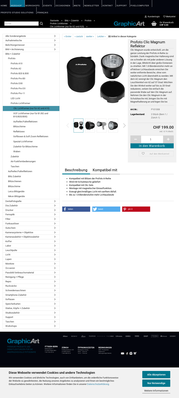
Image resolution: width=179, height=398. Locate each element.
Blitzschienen (14, 181)
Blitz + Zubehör (12, 54)
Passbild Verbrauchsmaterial (19, 272)
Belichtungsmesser (15, 45)
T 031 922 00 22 (49, 352)
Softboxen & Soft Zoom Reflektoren (30, 136)
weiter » (90, 36)
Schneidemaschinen (15, 290)
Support (9, 317)
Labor (8, 245)
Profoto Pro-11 (18, 93)
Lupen (8, 259)
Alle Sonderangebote (15, 36)
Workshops (11, 326)
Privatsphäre (105, 350)
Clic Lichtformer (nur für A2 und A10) (31, 108)
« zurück (79, 36)
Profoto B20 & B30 (20, 73)
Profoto (11, 58)
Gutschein (10, 228)
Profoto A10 (16, 63)
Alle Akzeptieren (156, 374)
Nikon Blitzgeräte (16, 196)
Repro (8, 281)
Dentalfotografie (13, 201)
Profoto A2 (16, 68)
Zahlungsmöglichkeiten (105, 353)
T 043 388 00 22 (66, 353)
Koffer (8, 241)
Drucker (9, 210)
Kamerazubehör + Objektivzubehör (22, 236)
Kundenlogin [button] (152, 16)
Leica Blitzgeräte (16, 191)
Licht (7, 254)
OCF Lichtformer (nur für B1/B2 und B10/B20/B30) (30, 115)
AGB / (100, 350)
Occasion (10, 268)
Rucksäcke (11, 286)
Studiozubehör (12, 312)
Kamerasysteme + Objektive (19, 232)
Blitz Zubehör (14, 176)
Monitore (9, 263)
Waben (16, 151)
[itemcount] (152, 139)
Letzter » (101, 36)
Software (10, 299)
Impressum (101, 351)
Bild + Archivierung (14, 49)
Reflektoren (19, 131)
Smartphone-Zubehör (15, 295)
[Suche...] (41, 24)
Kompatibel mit (105, 170)
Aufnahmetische (13, 40)
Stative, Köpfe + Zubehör (17, 308)
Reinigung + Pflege (14, 277)
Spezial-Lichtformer (23, 141)
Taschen (15, 166)
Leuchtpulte (11, 250)
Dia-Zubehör (11, 205)
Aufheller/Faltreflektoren (25, 121)
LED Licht (15, 98)
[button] (123, 125)
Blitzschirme (19, 126)
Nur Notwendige (156, 383)
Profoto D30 (17, 83)
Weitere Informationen (156, 390)
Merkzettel (169, 16)
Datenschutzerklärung (98, 384)
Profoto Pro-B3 (18, 78)
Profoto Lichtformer (20, 103)
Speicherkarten (12, 304)
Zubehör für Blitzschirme (25, 146)
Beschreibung (76, 170)
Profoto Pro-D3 (18, 88)
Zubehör (15, 156)
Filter (7, 219)
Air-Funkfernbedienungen (23, 161)
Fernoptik (10, 214)
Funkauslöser (12, 223)
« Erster (67, 36)
